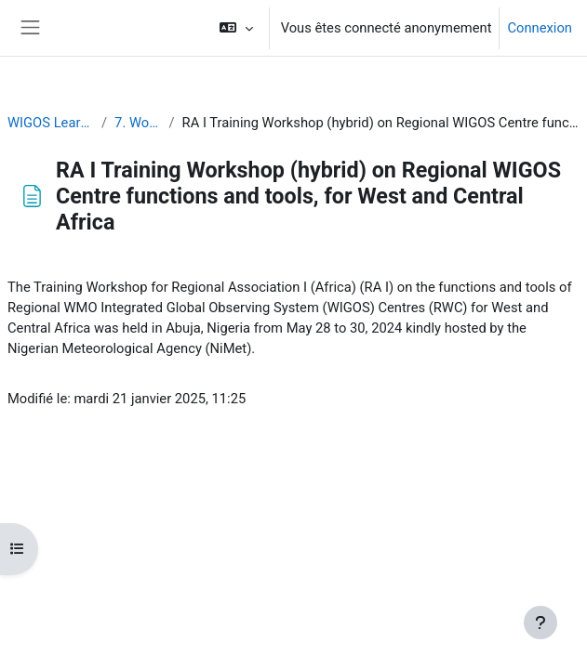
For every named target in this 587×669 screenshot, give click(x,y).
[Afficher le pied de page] (540, 622)
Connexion (539, 28)
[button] (235, 28)
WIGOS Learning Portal (50, 122)
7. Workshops (137, 122)
